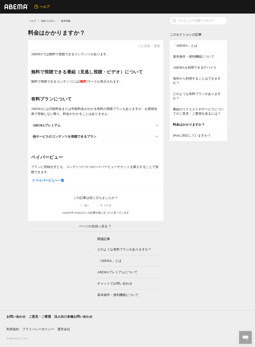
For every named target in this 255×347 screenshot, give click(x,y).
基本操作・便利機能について (193, 56)
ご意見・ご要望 (40, 316)
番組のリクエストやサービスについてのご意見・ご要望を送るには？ (198, 111)
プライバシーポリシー (38, 329)
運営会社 (63, 329)
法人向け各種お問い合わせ (73, 316)
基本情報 (66, 21)
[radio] (85, 205)
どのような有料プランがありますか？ (197, 96)
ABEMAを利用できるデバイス (194, 67)
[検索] (198, 21)
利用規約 (12, 329)
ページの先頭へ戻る (95, 226)
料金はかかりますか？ (189, 124)
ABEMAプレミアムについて (117, 272)
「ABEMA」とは (185, 45)
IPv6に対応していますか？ (192, 135)
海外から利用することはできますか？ (197, 81)
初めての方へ (48, 21)
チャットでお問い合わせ (114, 283)
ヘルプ (32, 21)
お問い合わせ (16, 316)
